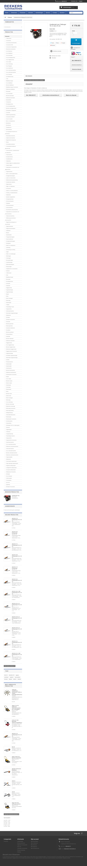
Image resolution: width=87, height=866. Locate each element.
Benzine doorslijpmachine (11, 108)
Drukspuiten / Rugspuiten (11, 110)
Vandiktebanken (9, 158)
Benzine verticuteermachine (11, 452)
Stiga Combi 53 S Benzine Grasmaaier (16, 757)
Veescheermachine (10, 442)
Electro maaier (9, 383)
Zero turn (8, 482)
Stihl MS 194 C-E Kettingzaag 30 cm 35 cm (17, 629)
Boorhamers (8, 125)
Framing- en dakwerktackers (11, 192)
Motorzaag (8, 300)
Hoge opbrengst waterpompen (12, 463)
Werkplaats (8, 243)
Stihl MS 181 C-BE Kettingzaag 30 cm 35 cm (17, 592)
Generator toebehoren (10, 327)
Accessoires (8, 40)
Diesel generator (9, 325)
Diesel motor (8, 395)
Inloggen (80, 1)
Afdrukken (54, 57)
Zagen (7, 251)
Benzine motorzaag (10, 404)
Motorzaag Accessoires (10, 408)
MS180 (10, 679)
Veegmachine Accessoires (11, 440)
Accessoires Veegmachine (11, 46)
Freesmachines (9, 154)
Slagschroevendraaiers (10, 228)
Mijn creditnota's (34, 843)
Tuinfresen (8, 431)
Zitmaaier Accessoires (10, 319)
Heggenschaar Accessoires (11, 351)
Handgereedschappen (10, 175)
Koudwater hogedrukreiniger (11, 355)
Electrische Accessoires (10, 49)
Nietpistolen (8, 194)
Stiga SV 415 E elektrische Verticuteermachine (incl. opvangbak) (16, 707)
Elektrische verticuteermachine (12, 454)
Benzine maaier (9, 380)
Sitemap (19, 851)
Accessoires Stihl (9, 44)
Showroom (14, 12)
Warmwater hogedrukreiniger (12, 357)
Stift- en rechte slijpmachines (11, 173)
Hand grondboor (9, 334)
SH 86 (13, 791)
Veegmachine (8, 308)
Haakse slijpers (9, 165)
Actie (7, 78)
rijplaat (17, 675)
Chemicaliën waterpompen (11, 461)
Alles (7, 275)
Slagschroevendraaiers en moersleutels (10, 223)
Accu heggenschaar (10, 59)
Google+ (63, 42)
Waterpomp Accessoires (11, 471)
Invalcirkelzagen (9, 262)
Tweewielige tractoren (10, 435)
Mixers (7, 142)
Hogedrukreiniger (9, 289)
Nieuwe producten (11, 515)
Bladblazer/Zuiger (9, 277)
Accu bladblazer (9, 53)
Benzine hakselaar (9, 338)
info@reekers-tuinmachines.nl (70, 848)
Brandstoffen (8, 99)
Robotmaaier (8, 302)
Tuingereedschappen (10, 236)
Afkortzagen (8, 256)
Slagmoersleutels (9, 226)
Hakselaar (8, 285)
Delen (57, 42)
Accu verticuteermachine (11, 72)
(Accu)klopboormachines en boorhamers (11, 132)
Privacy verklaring (21, 850)
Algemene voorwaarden (22, 844)
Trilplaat (7, 304)
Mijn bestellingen (34, 841)
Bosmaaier (8, 91)
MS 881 (19, 679)
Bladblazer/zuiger (9, 80)
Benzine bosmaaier (10, 95)
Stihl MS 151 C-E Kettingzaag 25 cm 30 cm (17, 604)
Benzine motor (9, 393)
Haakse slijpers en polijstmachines (13, 163)
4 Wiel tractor (8, 38)
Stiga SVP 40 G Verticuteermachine (16, 803)
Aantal (73, 30)
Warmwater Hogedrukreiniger (12, 313)
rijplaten (11, 677)
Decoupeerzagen (9, 260)
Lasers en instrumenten (10, 177)
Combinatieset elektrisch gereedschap (10, 147)
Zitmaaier (8, 317)
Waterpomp (8, 315)
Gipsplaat (8, 203)
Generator (8, 283)
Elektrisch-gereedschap (10, 114)
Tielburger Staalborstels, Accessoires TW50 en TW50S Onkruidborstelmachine (17, 692)
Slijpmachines (9, 184)
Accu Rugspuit (9, 65)
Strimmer (8, 427)
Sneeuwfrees (8, 423)
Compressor (8, 101)
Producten (22, 12)
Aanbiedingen (39, 12)
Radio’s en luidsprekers (10, 245)
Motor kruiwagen (9, 298)
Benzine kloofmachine (10, 370)
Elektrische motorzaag (10, 406)
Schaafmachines (9, 156)
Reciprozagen (9, 266)
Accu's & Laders (9, 118)
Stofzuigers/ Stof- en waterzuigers (12, 425)
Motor (7, 296)
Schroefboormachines (10, 144)
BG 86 (13, 746)
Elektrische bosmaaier (10, 97)
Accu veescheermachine (11, 70)
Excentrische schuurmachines (12, 209)
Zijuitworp (8, 484)
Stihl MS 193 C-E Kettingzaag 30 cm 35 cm (17, 618)
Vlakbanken (8, 161)
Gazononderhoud (9, 239)
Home (6, 12)
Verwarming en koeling (10, 249)
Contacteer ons (74, 1)
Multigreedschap (9, 412)
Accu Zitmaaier (9, 74)
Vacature (62, 12)
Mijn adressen (34, 844)
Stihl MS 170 (11, 675)
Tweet (52, 42)
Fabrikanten (9, 22)
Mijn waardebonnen (35, 848)
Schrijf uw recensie (57, 51)
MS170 (14, 679)
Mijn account (35, 839)
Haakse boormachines (10, 137)
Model (51, 28)
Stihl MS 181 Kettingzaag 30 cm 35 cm (17, 580)
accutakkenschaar (9, 76)
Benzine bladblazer (10, 85)
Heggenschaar (9, 287)
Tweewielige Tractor (10, 306)
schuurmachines (9, 207)
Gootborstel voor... (16, 495)
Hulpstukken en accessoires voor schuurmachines (12, 212)
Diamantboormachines (10, 135)
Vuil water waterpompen (11, 469)
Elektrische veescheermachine (12, 446)
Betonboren (8, 123)
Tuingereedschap (9, 433)
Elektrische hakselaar (10, 340)
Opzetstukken (9, 234)
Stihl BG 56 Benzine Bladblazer (16, 769)
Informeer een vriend (56, 55)
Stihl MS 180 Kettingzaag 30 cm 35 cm (17, 556)
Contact (55, 12)
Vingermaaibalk (9, 457)
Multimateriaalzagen (10, 264)
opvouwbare (17, 677)
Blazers (7, 232)
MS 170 (5, 675)
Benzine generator (9, 323)
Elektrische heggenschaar (11, 349)
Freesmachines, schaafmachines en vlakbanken (12, 151)
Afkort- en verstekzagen (10, 253)
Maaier (7, 294)
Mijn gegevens (34, 846)
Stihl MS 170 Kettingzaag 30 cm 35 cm (17, 519)
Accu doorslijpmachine (10, 57)
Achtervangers (9, 478)
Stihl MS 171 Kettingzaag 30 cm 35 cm (17, 545)
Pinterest (53, 45)
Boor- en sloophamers (10, 121)
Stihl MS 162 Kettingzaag (15, 532)
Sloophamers (8, 127)
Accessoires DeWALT (10, 116)
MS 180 (5, 679)
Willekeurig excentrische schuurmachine (10, 219)
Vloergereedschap (9, 199)
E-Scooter (8, 112)
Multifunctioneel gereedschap (12, 180)
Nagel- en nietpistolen (10, 186)
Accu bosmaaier (9, 55)
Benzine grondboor (10, 332)
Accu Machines (9, 51)
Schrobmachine (9, 421)
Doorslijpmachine (9, 104)
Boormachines (9, 129)
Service (48, 12)
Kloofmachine (8, 368)
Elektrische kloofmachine (11, 372)
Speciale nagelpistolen (10, 196)
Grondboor (8, 330)
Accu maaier (8, 61)
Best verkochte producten (10, 685)
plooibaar (6, 677)
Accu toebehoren (9, 68)
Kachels (7, 359)
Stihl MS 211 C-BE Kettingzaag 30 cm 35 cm (17, 654)
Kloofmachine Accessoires (11, 374)
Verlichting (8, 247)
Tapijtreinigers (9, 429)
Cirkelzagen (8, 258)
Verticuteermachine (10, 311)
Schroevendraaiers (10, 201)
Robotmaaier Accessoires (11, 418)
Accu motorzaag (9, 63)
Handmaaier (8, 385)
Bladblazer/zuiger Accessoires (12, 87)
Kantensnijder (9, 363)
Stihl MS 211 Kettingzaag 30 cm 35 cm (17, 642)
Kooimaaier (8, 387)
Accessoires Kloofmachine (11, 42)
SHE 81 (13, 780)
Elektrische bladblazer (10, 89)
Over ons (19, 846)
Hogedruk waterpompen (11, 465)
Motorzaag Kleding (10, 410)
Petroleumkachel (9, 361)
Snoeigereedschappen (10, 241)
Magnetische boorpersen (11, 140)
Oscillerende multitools (10, 182)
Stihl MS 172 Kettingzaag (15, 567)
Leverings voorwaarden (22, 848)
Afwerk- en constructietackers (12, 190)
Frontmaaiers (8, 480)
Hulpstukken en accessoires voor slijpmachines (12, 168)
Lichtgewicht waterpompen (11, 467)
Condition (52, 30)
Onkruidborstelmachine (10, 414)
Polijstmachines (9, 171)
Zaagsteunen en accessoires (11, 268)
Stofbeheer (8, 230)
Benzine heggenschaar (10, 347)
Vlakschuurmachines (10, 215)
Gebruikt (30, 12)
